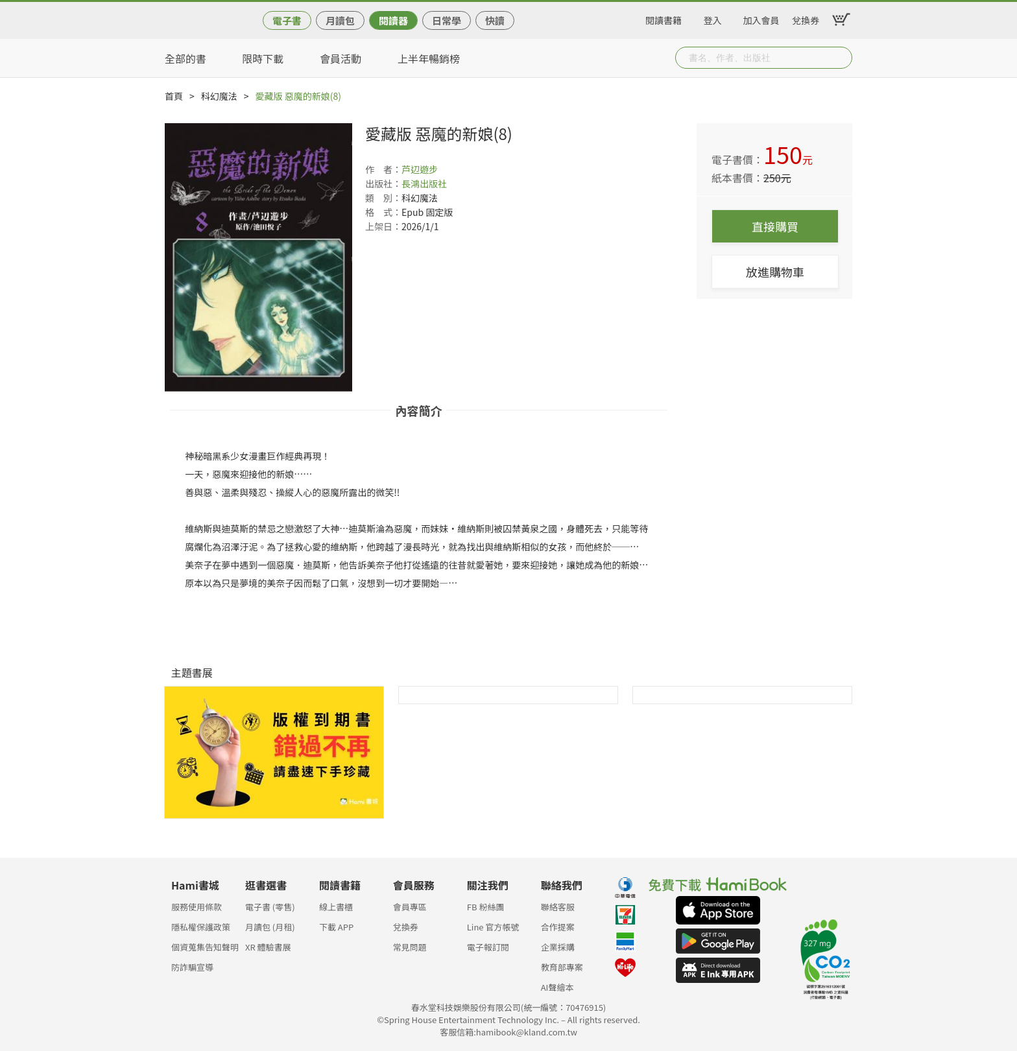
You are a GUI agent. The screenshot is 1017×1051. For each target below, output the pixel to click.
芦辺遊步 (419, 169)
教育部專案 (562, 967)
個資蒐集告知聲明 (205, 947)
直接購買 (775, 226)
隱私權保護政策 (200, 927)
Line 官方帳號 (493, 927)
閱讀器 (393, 20)
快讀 (495, 20)
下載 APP (336, 927)
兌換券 (805, 18)
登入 (713, 18)
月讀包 (340, 20)
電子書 (287, 20)
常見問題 (410, 947)
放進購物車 (775, 271)
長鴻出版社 (424, 183)
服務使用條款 (196, 907)
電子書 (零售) (270, 907)
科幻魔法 (219, 95)
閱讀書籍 (663, 18)
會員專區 (410, 907)
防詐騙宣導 (192, 967)
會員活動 (340, 58)
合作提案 (558, 927)
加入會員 (761, 18)
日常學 (446, 20)
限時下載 (262, 58)
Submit (841, 57)
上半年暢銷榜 (429, 58)
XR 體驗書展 (268, 947)
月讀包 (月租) (270, 927)
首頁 (174, 95)
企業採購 (558, 947)
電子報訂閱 (488, 947)
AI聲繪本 (557, 987)
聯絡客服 (558, 907)
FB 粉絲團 (486, 907)
